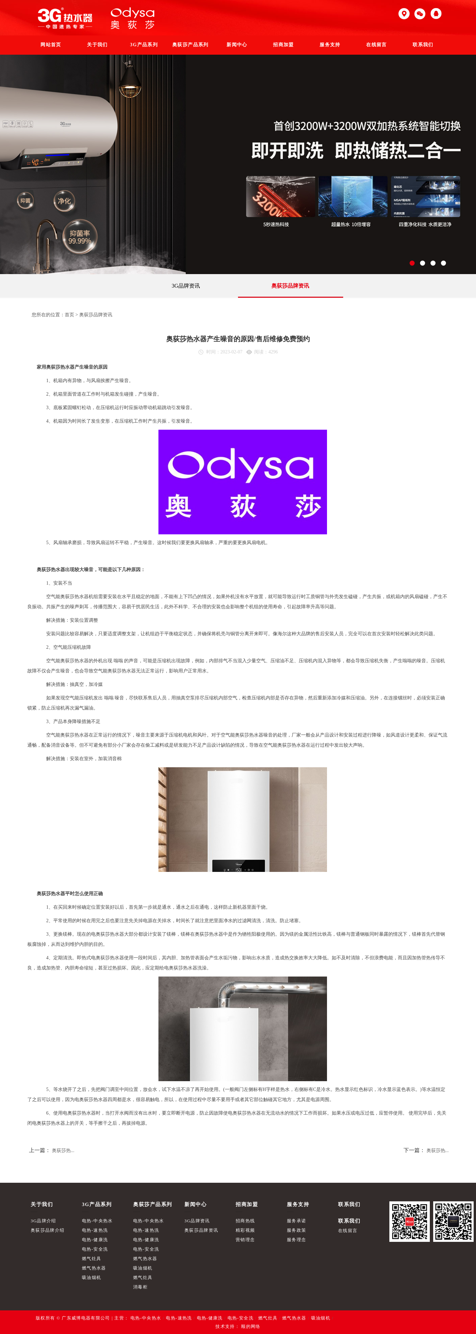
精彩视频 (245, 1230)
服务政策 (296, 1230)
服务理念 (296, 1239)
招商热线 (245, 1220)
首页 (69, 314)
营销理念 (245, 1239)
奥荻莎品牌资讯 (290, 286)
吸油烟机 (91, 1277)
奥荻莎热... (63, 1150)
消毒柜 (140, 1286)
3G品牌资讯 (186, 286)
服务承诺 (296, 1220)
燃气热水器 (94, 1268)
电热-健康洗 (95, 1239)
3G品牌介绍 (43, 1220)
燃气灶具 (91, 1258)
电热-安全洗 (95, 1249)
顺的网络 (250, 1326)
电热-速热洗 (95, 1230)
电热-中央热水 (97, 1220)
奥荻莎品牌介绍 (47, 1230)
